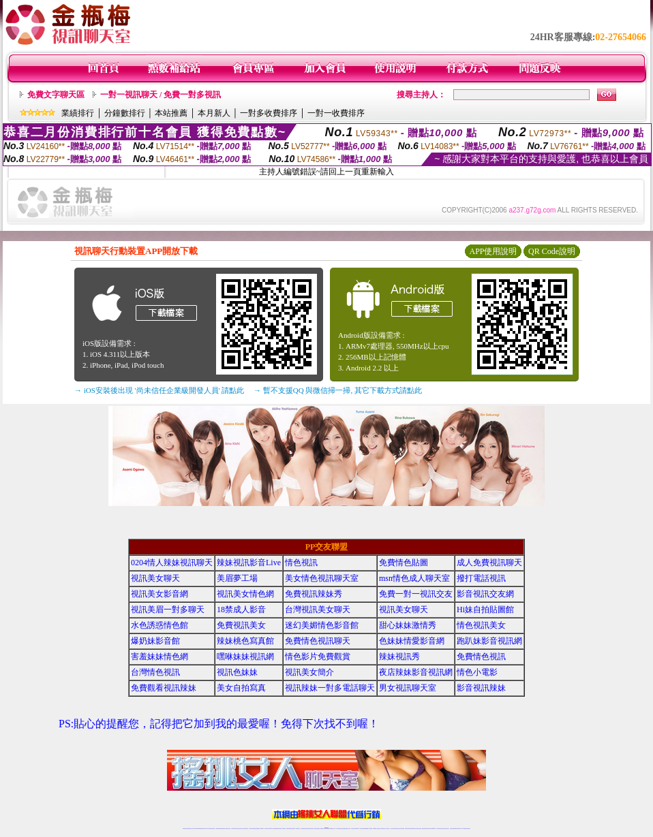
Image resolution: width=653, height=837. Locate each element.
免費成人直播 (428, 828)
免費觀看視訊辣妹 (163, 688)
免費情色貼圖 (403, 562)
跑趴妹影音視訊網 (489, 641)
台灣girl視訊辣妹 (433, 828)
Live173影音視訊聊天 (272, 828)
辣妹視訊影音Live (249, 562)
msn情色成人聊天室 (414, 578)
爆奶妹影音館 (155, 641)
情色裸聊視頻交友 (413, 828)
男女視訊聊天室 (407, 688)
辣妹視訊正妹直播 (353, 828)
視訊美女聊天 (155, 578)
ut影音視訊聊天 (457, 828)
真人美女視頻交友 (387, 828)
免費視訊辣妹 (218, 828)
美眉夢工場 (237, 578)
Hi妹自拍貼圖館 (485, 609)
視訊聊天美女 (213, 828)
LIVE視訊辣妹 (194, 828)
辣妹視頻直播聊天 (257, 828)
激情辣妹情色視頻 (407, 828)
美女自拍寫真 (241, 688)
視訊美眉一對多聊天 (167, 609)
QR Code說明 (551, 251)
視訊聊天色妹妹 (266, 828)
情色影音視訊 (204, 828)
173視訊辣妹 (284, 828)
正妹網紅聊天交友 (332, 828)
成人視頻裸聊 (370, 828)
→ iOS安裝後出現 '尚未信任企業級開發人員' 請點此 (159, 390)
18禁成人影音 (241, 609)
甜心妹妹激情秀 (407, 625)
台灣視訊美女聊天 (317, 609)
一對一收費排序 (336, 113)
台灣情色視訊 (155, 672)
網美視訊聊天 (424, 828)
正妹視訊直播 (311, 828)
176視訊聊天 (307, 828)
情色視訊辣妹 (185, 828)
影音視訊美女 (443, 828)
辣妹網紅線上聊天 (347, 828)
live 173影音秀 (209, 828)
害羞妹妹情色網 (159, 656)
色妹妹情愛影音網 (411, 641)
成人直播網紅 (321, 828)
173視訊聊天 (262, 828)
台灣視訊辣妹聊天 (245, 828)
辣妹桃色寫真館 (245, 641)
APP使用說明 (493, 251)
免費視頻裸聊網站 (365, 828)
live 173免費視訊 (463, 828)
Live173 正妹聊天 (359, 828)
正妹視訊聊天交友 (240, 828)
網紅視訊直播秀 (316, 828)
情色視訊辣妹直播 (418, 828)
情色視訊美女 (481, 625)
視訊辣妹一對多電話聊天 (330, 688)
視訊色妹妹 (237, 672)
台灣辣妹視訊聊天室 (234, 828)
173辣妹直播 (337, 828)
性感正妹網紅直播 (342, 828)
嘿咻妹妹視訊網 (245, 656)
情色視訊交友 (447, 828)
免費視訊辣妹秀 (313, 594)
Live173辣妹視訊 (326, 828)
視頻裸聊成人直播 (375, 828)
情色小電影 (477, 672)
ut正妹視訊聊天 (292, 828)
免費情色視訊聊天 (317, 641)
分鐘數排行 (124, 113)
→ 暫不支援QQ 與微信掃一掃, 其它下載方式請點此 (338, 390)
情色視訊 (301, 562)
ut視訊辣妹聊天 (279, 828)
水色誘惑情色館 (159, 625)
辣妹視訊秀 (399, 656)
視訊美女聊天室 (438, 828)
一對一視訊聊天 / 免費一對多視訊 (160, 94)
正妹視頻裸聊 (402, 828)
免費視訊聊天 (288, 828)
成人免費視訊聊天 (489, 562)
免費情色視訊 (481, 656)
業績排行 (77, 113)
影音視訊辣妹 (481, 688)
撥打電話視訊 (481, 578)
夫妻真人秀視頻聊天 (381, 828)
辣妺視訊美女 (468, 828)
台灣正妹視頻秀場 (393, 828)
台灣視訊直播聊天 (452, 828)
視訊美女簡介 (309, 672)
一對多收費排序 (268, 113)
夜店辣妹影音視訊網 (416, 672)
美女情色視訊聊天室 (322, 578)
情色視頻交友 (398, 828)
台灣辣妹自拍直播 (251, 828)
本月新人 (214, 113)
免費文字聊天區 (56, 94)
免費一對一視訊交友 (416, 594)
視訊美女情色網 (245, 594)
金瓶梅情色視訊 (222, 828)
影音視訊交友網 (485, 594)
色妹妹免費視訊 (303, 828)
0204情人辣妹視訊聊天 (172, 562)
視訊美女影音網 (159, 594)
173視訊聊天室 (297, 828)
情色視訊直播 (189, 828)
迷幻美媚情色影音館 (322, 625)
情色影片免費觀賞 (317, 656)
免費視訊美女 (241, 625)
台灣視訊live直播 (199, 828)
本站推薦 (171, 113)
